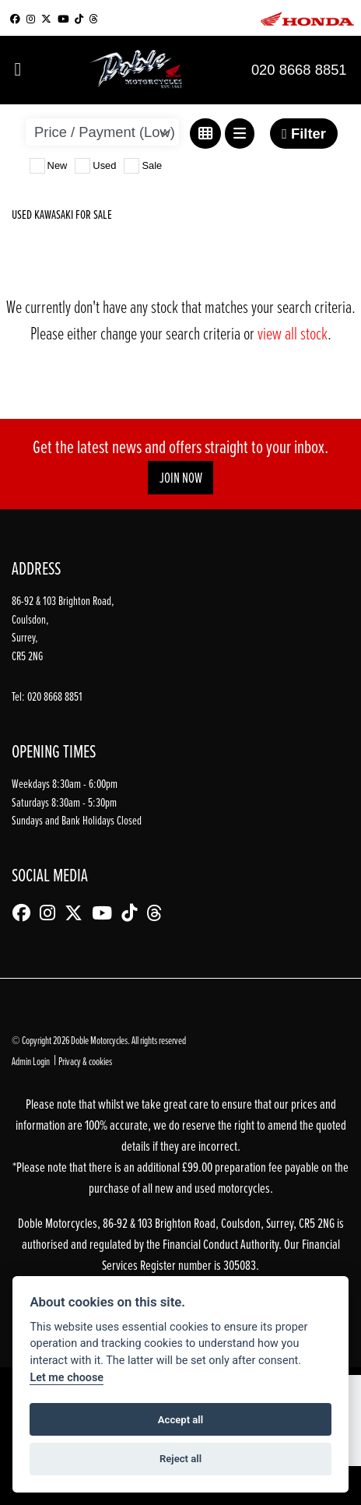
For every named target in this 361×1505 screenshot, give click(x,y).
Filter (304, 133)
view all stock (293, 333)
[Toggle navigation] (17, 69)
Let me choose (66, 1377)
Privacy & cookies (85, 1060)
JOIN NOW (180, 477)
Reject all (180, 1459)
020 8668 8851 (299, 70)
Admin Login (31, 1060)
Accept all (180, 1420)
